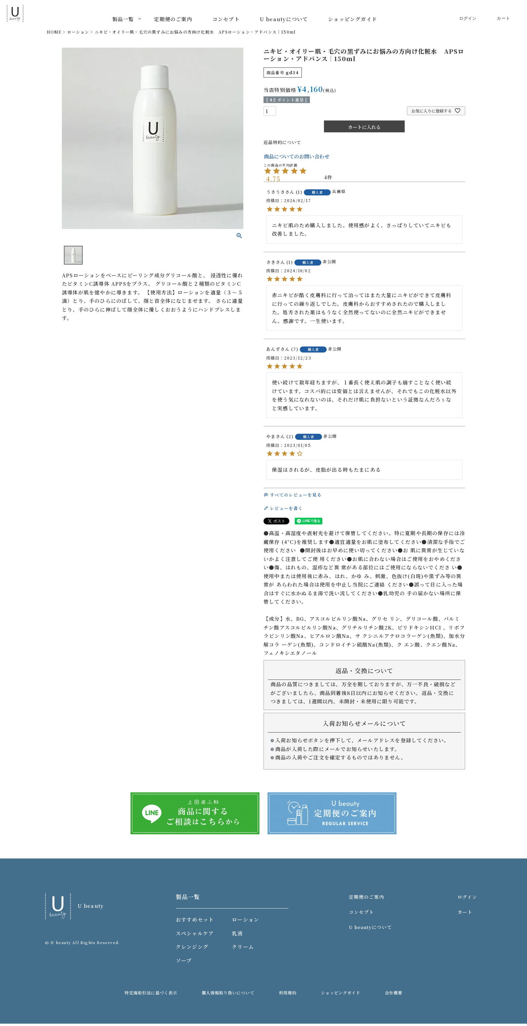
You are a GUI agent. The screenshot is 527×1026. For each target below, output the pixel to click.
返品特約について (285, 141)
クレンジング (193, 949)
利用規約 (289, 995)
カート (503, 13)
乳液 (238, 935)
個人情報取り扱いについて (236, 995)
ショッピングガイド (352, 18)
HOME (54, 32)
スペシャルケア (196, 935)
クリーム (244, 949)
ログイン (468, 13)
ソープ (185, 962)
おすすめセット (196, 922)
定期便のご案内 (173, 18)
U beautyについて (284, 18)
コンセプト (226, 18)
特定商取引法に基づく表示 (163, 995)
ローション (78, 32)
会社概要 (382, 995)
